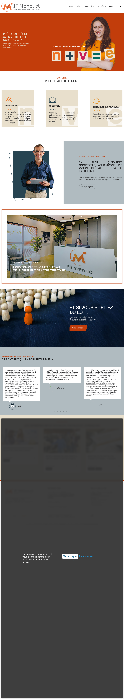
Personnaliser (86, 556)
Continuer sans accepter (77, 561)
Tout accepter (70, 556)
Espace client (89, 6)
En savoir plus (87, 187)
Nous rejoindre (74, 6)
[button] (120, 6)
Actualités (102, 6)
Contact (112, 6)
